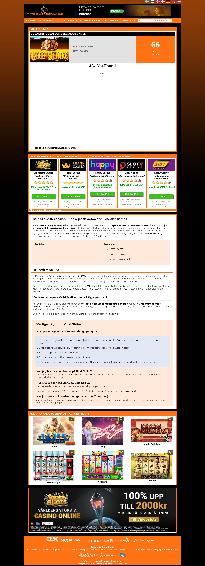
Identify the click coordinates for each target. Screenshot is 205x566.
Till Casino (43, 196)
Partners (116, 561)
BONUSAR (30, 20)
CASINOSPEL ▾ (74, 20)
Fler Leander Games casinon (45, 210)
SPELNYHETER (128, 20)
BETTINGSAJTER (111, 20)
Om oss (88, 561)
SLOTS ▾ (61, 20)
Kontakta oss (102, 561)
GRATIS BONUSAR (92, 20)
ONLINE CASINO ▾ (46, 20)
